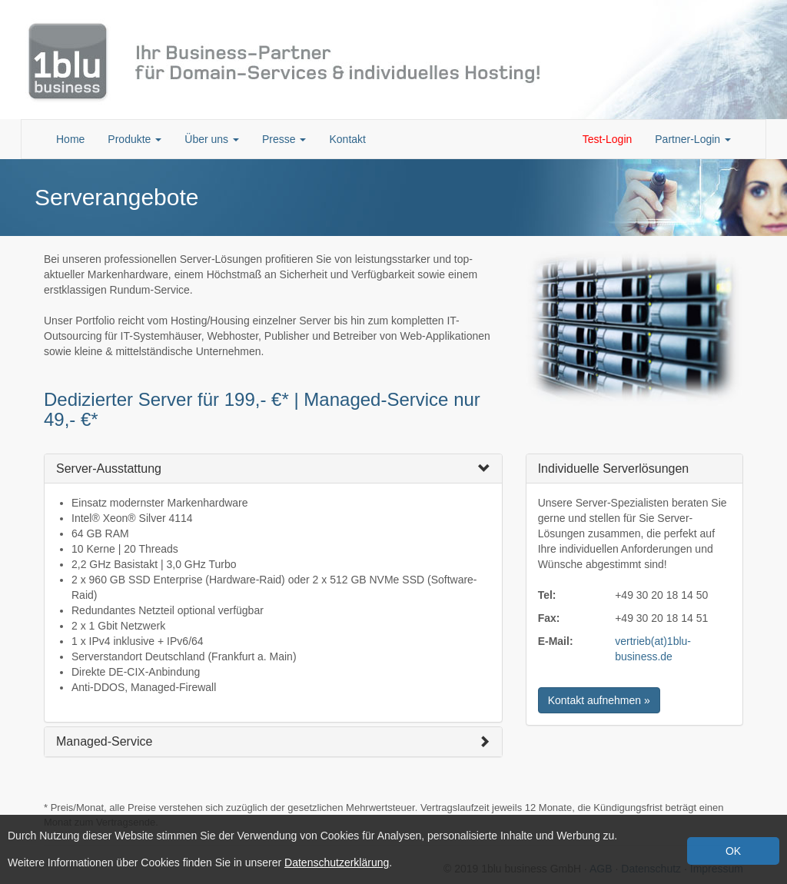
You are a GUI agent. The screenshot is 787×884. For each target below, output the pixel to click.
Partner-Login (693, 139)
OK (733, 851)
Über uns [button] (211, 139)
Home (70, 139)
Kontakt (347, 139)
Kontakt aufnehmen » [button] (599, 700)
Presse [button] (284, 139)
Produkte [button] (134, 139)
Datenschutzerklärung (336, 862)
